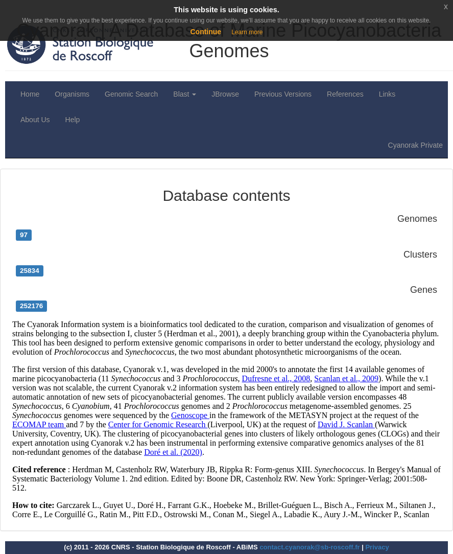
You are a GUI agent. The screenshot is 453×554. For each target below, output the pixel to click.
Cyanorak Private (415, 145)
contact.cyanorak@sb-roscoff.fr (309, 547)
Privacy (377, 547)
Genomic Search (131, 94)
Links (387, 94)
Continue (205, 32)
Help (72, 120)
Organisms (72, 94)
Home (29, 94)
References (345, 94)
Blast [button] (184, 94)
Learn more (247, 32)
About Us (35, 120)
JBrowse (225, 94)
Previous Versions (283, 94)
